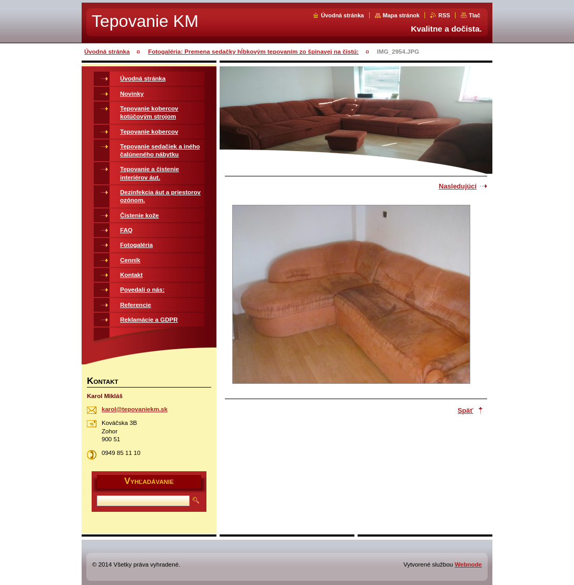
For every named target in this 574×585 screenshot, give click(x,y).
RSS (444, 15)
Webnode (468, 564)
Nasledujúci (458, 186)
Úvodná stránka (342, 15)
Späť (465, 410)
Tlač (474, 15)
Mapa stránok (401, 15)
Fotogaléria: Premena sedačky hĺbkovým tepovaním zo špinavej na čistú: (253, 51)
